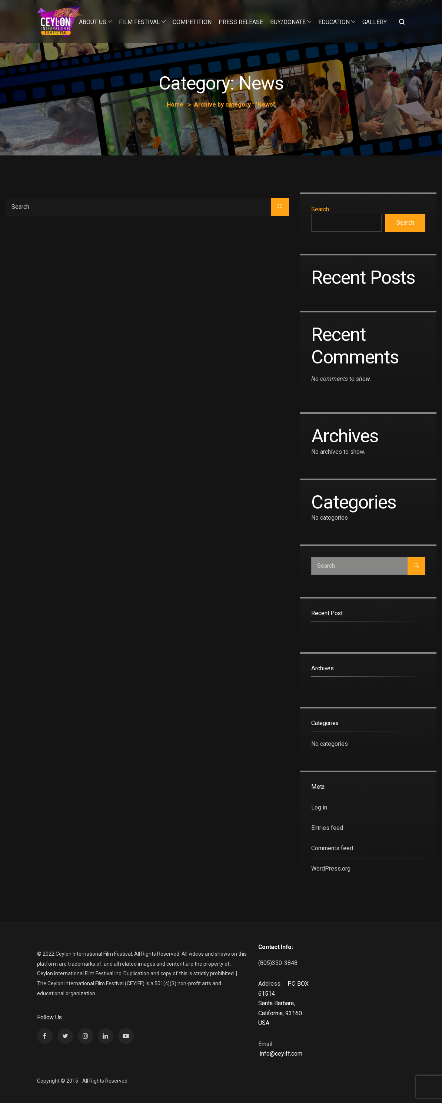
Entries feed (327, 827)
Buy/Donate (288, 22)
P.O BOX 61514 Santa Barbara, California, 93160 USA (283, 1003)
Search (320, 209)
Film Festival (139, 22)
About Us (92, 22)
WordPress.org (330, 868)
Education (334, 22)
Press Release (241, 22)
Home (63, 22)
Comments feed (332, 848)
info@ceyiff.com (281, 1053)
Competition (192, 22)
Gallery (374, 22)
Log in (319, 807)
